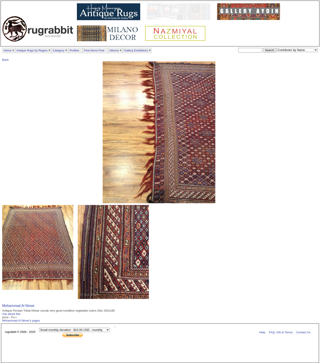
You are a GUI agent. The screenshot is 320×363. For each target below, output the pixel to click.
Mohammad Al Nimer (18, 306)
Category (58, 50)
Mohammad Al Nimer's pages (21, 320)
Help (262, 332)
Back (5, 59)
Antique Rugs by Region (32, 50)
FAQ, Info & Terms (281, 332)
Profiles (74, 50)
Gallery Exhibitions (136, 50)
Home (7, 50)
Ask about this (11, 314)
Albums (114, 50)
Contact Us (303, 332)
